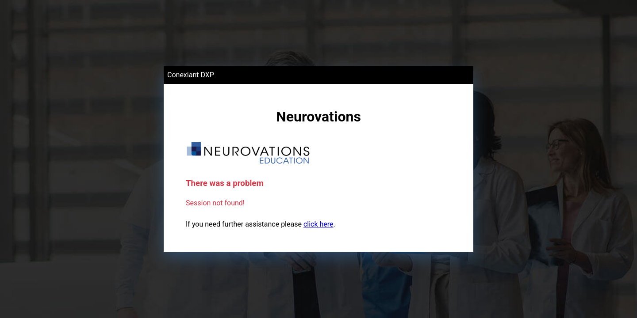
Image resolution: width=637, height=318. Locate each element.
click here (318, 224)
